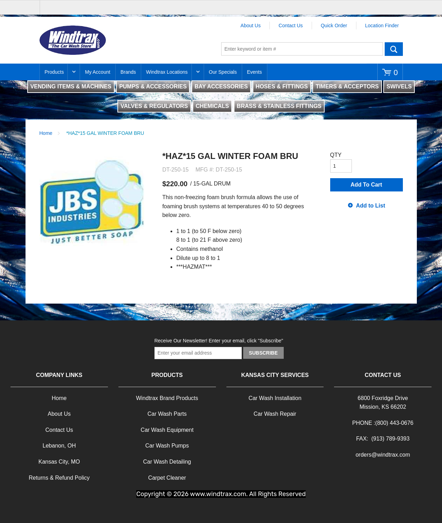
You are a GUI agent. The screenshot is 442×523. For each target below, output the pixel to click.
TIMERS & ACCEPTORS (347, 86)
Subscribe (263, 353)
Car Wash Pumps (167, 446)
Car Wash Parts (167, 414)
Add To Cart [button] (366, 185)
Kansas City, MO (59, 462)
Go (394, 49)
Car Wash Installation (274, 398)
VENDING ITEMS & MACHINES (70, 86)
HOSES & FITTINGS (282, 86)
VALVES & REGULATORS (154, 106)
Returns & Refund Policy (59, 478)
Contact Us (290, 25)
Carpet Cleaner (167, 478)
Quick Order (334, 25)
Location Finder (382, 25)
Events (254, 72)
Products (54, 72)
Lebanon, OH (59, 446)
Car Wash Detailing (167, 462)
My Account (97, 72)
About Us (250, 25)
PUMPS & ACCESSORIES (153, 86)
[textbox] (302, 49)
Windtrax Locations (167, 72)
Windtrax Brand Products (167, 398)
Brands (128, 72)
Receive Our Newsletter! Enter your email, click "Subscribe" (218, 340)
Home (45, 133)
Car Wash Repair (275, 414)
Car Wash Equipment (166, 430)
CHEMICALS (212, 106)
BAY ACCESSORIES (221, 86)
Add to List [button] (370, 206)
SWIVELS (399, 86)
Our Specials (223, 72)
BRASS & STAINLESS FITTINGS (279, 106)
